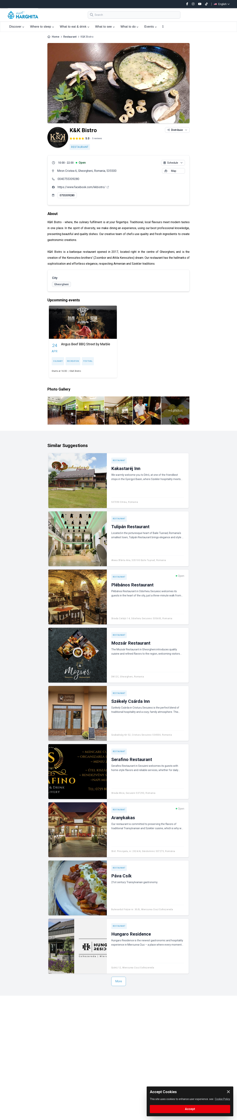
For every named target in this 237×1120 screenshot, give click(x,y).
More (118, 981)
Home (55, 36)
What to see (105, 26)
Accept (190, 1109)
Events (150, 26)
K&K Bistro (75, 371)
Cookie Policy (222, 1099)
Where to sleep (42, 26)
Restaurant (69, 36)
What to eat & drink (74, 26)
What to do (129, 26)
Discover (16, 26)
